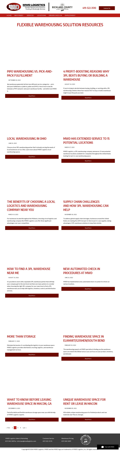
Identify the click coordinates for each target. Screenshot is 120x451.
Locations (41, 15)
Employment (70, 15)
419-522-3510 (89, 7)
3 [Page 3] (17, 427)
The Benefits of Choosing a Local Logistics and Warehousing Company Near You (31, 206)
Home (9, 15)
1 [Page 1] (12, 427)
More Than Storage (21, 336)
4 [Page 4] (20, 427)
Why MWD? (18, 15)
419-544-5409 (10, 441)
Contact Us (107, 8)
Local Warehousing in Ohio (26, 138)
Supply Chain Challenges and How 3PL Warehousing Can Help (85, 206)
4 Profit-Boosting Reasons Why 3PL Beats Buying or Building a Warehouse (86, 75)
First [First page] (8, 427)
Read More (32, 96)
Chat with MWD (107, 447)
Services (30, 15)
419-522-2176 (47, 441)
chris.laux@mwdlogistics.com (26, 441)
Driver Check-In (55, 15)
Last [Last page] (24, 427)
